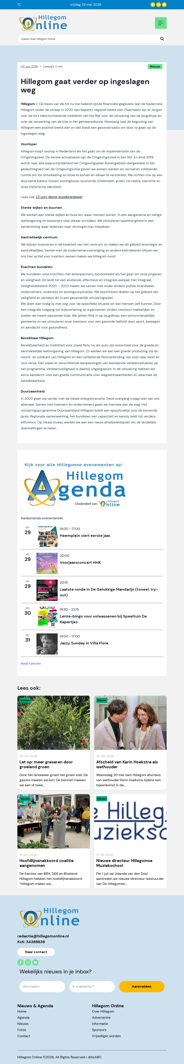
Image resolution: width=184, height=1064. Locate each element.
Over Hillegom (103, 1011)
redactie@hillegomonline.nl (43, 936)
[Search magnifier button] (162, 39)
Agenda (23, 1017)
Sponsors (99, 1030)
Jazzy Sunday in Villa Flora (84, 643)
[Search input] (89, 39)
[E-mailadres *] (92, 986)
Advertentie (101, 1017)
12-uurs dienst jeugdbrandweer (59, 197)
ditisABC (95, 1057)
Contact (23, 1036)
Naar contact (36, 952)
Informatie (100, 1023)
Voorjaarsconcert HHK (80, 562)
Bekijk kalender (31, 663)
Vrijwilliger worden (106, 1036)
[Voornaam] (42, 986)
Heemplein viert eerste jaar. (85, 535)
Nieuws (23, 1023)
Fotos (21, 1030)
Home (21, 1011)
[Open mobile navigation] (161, 23)
